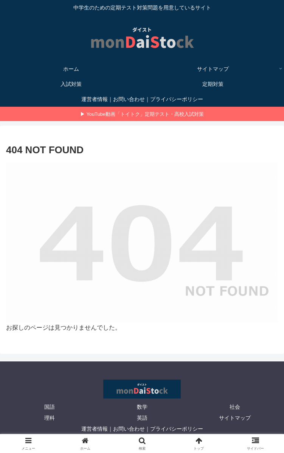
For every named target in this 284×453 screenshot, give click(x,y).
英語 (142, 418)
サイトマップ (235, 418)
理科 (49, 418)
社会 (235, 407)
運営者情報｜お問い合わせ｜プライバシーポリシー (142, 429)
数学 (142, 407)
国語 (49, 407)
